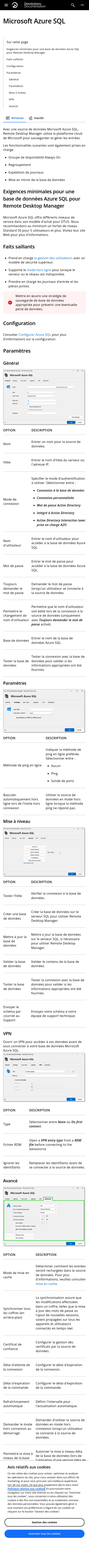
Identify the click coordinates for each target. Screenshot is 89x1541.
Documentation (34, 5)
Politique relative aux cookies (26, 1488)
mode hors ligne (39, 270)
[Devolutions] (15, 5)
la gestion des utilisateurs (53, 258)
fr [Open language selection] (82, 5)
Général (14, 79)
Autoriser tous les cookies (44, 1533)
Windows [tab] (14, 118)
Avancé (13, 106)
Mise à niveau (17, 92)
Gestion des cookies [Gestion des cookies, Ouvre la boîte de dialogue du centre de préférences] (44, 1522)
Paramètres (14, 72)
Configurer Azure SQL (35, 334)
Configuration (15, 66)
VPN (11, 99)
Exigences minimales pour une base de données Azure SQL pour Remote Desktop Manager (43, 50)
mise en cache (46, 1284)
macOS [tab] (36, 118)
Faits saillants (15, 59)
